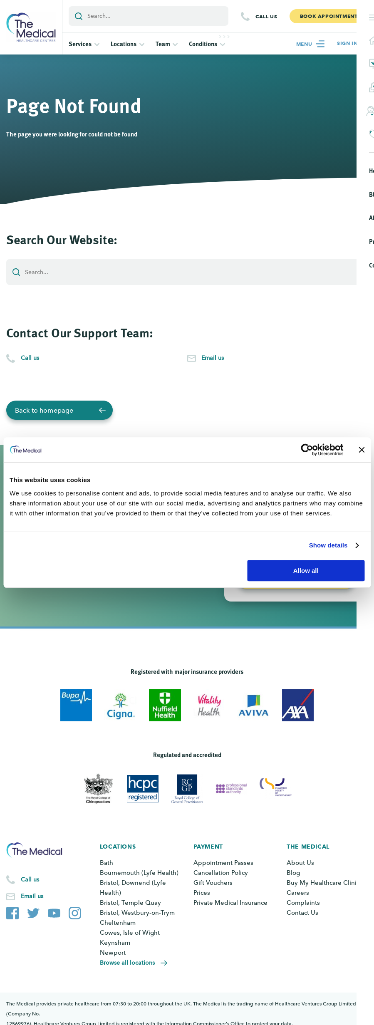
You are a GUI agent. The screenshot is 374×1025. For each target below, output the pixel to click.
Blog (293, 872)
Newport (113, 952)
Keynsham (115, 942)
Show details (328, 545)
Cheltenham (118, 922)
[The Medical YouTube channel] (54, 911)
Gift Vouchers (213, 882)
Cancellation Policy (220, 872)
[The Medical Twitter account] (33, 911)
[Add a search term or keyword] (148, 16)
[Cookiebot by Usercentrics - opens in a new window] (306, 449)
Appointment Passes (223, 863)
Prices (201, 892)
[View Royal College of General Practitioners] (187, 788)
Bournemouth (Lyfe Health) (139, 872)
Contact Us (302, 912)
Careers (298, 892)
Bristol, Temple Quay (130, 902)
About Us (300, 863)
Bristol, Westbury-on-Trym (137, 912)
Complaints (303, 902)
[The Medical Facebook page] (12, 911)
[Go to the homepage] (31, 27)
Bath (106, 863)
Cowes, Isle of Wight (130, 932)
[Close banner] (361, 450)
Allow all (306, 570)
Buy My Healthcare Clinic (323, 882)
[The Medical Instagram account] (75, 911)
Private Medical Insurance (230, 902)
